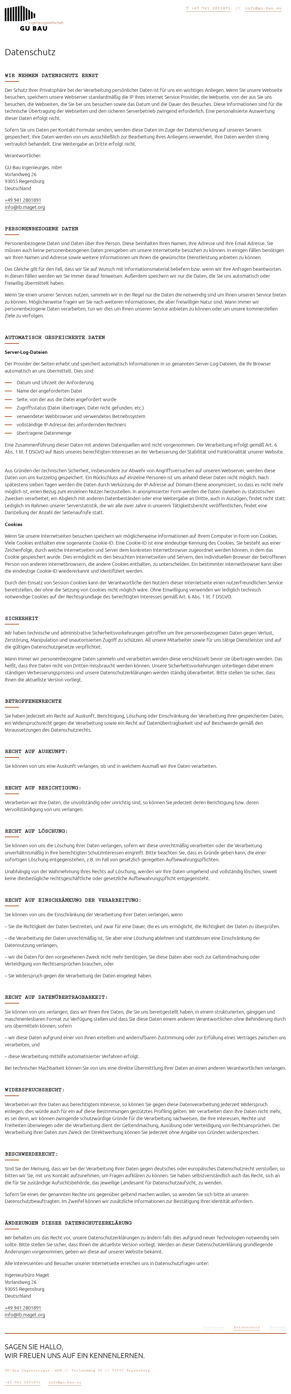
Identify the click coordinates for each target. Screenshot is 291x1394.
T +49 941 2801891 (208, 8)
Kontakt (278, 1327)
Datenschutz (247, 1327)
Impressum (213, 1327)
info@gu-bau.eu (263, 8)
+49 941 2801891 (23, 200)
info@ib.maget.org (25, 207)
